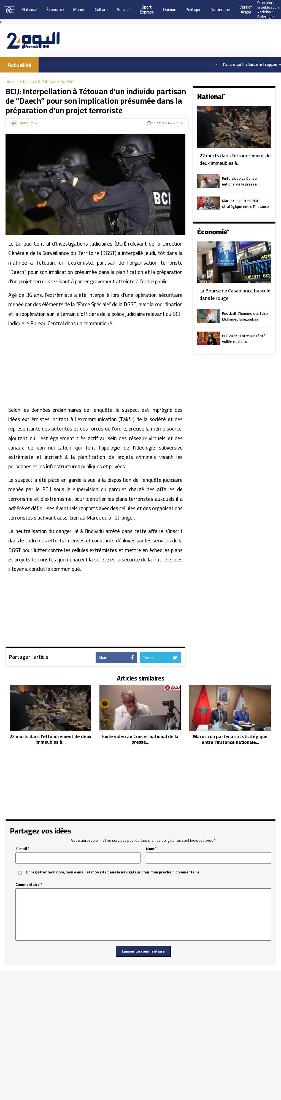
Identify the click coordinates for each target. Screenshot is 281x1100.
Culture (101, 10)
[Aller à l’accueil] (33, 40)
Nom (151, 848)
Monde (79, 10)
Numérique (220, 10)
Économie (55, 10)
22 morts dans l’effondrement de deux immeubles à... (235, 159)
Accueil (14, 81)
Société (124, 10)
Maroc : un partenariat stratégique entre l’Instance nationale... (245, 204)
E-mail (22, 848)
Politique (193, 10)
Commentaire (28, 884)
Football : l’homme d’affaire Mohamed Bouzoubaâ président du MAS (245, 317)
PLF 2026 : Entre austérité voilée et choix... (244, 339)
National (29, 10)
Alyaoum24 (28, 123)
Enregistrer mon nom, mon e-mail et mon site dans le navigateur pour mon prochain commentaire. (113, 872)
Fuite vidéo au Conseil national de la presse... (240, 182)
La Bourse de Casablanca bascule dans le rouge (234, 294)
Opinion (169, 10)
